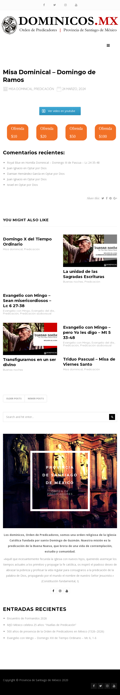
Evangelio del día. (43, 310)
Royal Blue (14, 162)
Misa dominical (21, 89)
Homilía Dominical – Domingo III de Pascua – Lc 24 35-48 (62, 162)
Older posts (14, 398)
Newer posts (36, 398)
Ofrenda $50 (76, 132)
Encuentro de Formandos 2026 (27, 618)
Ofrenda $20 (47, 132)
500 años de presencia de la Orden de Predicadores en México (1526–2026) (55, 631)
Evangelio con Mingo (16, 310)
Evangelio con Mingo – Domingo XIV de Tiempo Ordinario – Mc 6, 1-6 (51, 638)
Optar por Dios (37, 168)
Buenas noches (73, 281)
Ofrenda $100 (105, 132)
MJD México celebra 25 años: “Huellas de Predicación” (41, 625)
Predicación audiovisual (35, 313)
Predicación (44, 89)
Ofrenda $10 (17, 132)
